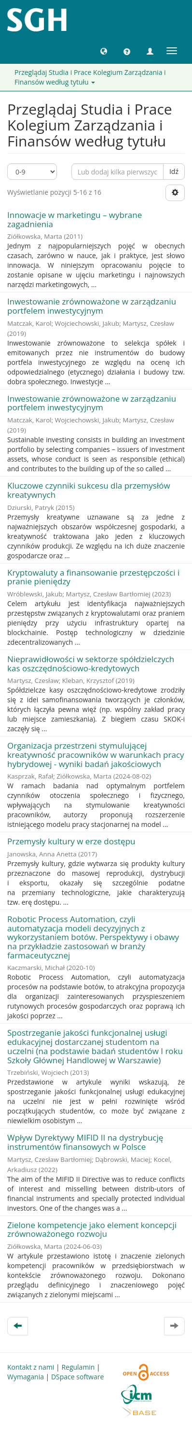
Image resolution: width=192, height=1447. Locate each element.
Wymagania (25, 1376)
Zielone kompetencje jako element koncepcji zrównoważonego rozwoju (92, 1229)
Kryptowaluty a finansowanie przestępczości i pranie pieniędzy (93, 577)
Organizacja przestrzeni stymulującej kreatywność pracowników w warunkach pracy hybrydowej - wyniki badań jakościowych (95, 754)
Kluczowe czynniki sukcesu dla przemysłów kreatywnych (88, 490)
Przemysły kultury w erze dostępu (71, 841)
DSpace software (77, 1376)
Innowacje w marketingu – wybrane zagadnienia (74, 219)
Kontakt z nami (30, 1367)
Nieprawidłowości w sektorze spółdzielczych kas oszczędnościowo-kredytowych (90, 663)
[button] (103, 51)
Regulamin (78, 1367)
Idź (173, 171)
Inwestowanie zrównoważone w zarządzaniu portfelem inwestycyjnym (91, 306)
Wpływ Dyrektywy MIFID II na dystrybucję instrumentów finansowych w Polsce (85, 1142)
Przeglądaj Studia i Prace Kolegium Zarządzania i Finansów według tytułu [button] (90, 77)
